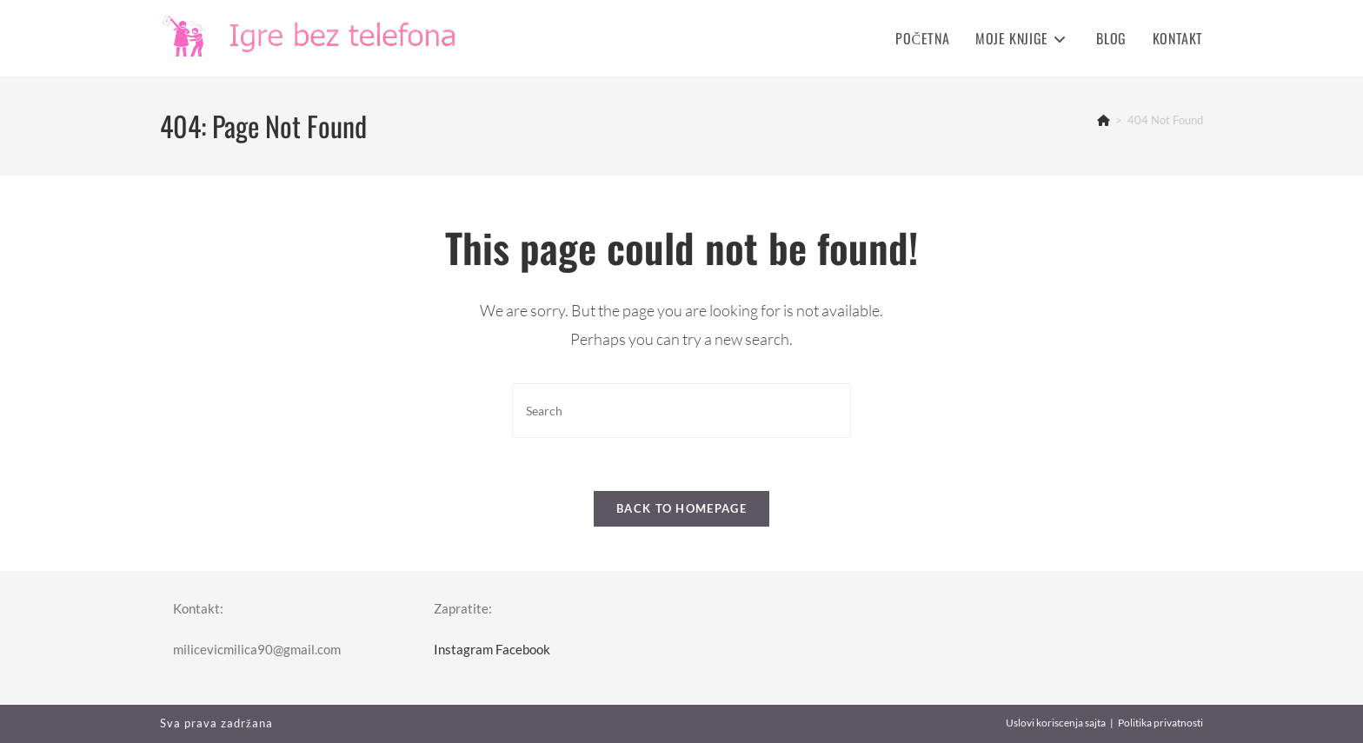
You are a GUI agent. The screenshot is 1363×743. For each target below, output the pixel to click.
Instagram (463, 649)
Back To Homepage (681, 508)
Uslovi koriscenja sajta (1056, 722)
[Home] (1103, 120)
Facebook (522, 649)
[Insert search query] (681, 410)
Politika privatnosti (1160, 722)
